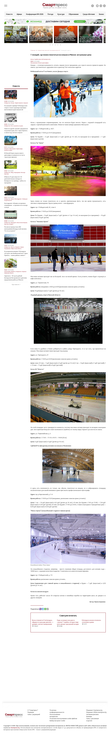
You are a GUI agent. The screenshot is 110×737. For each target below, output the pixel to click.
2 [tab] (53, 44)
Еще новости (15, 284)
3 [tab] (56, 44)
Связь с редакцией (34, 714)
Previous (5, 34)
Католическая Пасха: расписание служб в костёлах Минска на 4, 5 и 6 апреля (15, 38)
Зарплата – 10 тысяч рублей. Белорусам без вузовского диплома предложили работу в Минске (15, 278)
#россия (6, 174)
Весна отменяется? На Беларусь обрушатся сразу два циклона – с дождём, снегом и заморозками (42, 622)
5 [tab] (61, 44)
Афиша (19, 14)
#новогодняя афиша (43, 62)
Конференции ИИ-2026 (34, 14)
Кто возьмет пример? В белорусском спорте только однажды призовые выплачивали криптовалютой (15, 107)
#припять (17, 247)
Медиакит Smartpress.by (94, 710)
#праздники (17, 172)
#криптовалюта (19, 103)
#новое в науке (8, 150)
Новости (9, 14)
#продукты (13, 222)
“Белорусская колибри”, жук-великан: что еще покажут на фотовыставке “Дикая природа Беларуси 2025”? (90, 39)
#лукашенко (7, 248)
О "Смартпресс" (33, 710)
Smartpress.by (15, 727)
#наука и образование (10, 148)
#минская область (9, 273)
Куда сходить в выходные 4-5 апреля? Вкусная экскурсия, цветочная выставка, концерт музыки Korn (65, 39)
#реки (12, 199)
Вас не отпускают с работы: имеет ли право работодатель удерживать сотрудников (40, 38)
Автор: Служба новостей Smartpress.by (40, 59)
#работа (13, 271)
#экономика (7, 271)
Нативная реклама (92, 714)
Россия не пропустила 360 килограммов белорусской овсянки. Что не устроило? (15, 229)
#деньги (26, 103)
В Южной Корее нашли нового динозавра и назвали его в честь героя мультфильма (14, 155)
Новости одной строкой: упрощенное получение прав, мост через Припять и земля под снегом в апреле (16, 130)
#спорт (13, 103)
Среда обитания (89, 14)
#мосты (13, 247)
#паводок (24, 199)
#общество (7, 103)
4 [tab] (58, 44)
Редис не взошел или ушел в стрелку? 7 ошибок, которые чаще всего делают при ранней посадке (68, 622)
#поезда (23, 172)
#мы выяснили (34, 62)
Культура (60, 14)
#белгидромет (18, 199)
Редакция (31, 712)
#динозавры (19, 148)
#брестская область (16, 248)
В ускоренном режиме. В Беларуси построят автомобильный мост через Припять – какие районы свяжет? (16, 253)
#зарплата (19, 271)
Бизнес (101, 14)
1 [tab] (51, 44)
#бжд (12, 172)
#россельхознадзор (22, 222)
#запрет (11, 224)
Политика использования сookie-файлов (63, 718)
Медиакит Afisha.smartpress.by (96, 712)
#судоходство (8, 200)
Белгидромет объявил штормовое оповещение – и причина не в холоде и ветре (16, 205)
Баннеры (89, 716)
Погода (50, 14)
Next (104, 34)
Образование (74, 14)
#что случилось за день (17, 125)
